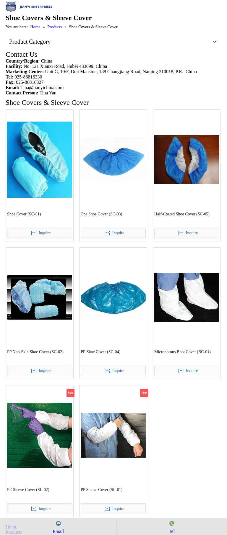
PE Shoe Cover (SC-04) (100, 352)
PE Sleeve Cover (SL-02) (28, 489)
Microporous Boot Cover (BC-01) (182, 352)
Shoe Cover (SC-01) (24, 214)
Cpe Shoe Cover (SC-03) (101, 214)
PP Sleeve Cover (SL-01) (101, 489)
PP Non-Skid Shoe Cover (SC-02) (35, 352)
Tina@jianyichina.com (42, 87)
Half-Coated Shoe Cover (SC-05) (182, 214)
